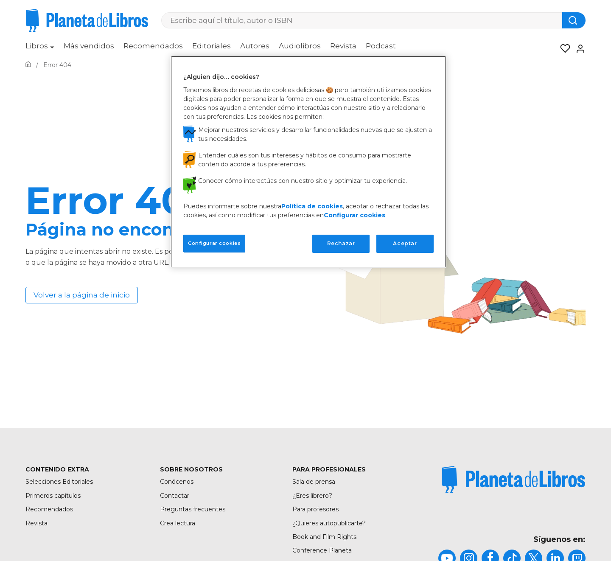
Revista (343, 46)
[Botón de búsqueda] (574, 20)
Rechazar (341, 243)
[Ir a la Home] (28, 65)
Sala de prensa (313, 481)
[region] (308, 161)
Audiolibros (300, 46)
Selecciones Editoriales (59, 481)
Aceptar (405, 243)
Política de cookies (312, 206)
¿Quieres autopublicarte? (329, 523)
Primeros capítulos (53, 495)
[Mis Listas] (562, 49)
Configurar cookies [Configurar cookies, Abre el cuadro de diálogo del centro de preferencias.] (214, 243)
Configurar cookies (354, 215)
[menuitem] (39, 48)
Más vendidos (89, 46)
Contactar (174, 495)
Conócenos (176, 481)
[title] (513, 479)
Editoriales (211, 46)
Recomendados (153, 46)
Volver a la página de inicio (82, 295)
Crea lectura (177, 523)
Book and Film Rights (324, 537)
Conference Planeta (322, 550)
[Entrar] (578, 49)
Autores (254, 46)
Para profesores (315, 509)
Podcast (381, 46)
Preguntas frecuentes (192, 509)
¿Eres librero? (312, 495)
